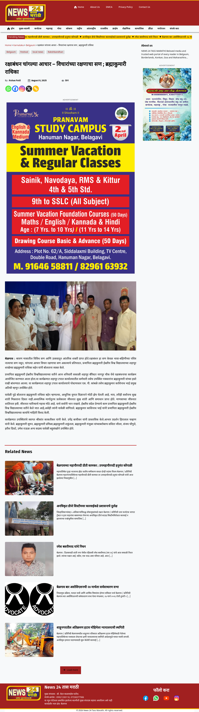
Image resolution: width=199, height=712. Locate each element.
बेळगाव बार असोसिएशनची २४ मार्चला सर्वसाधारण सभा (88, 587)
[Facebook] (15, 89)
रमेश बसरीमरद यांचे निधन (149, 37)
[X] (29, 89)
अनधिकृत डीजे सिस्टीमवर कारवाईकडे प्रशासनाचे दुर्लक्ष (109, 37)
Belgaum (30, 45)
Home (8, 45)
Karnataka (18, 45)
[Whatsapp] (8, 89)
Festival (24, 52)
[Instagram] (22, 89)
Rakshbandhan (55, 52)
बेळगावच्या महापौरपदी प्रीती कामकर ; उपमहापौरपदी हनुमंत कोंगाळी (50, 37)
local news (38, 52)
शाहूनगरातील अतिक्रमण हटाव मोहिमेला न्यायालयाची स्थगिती (90, 627)
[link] (145, 698)
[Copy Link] (36, 89)
